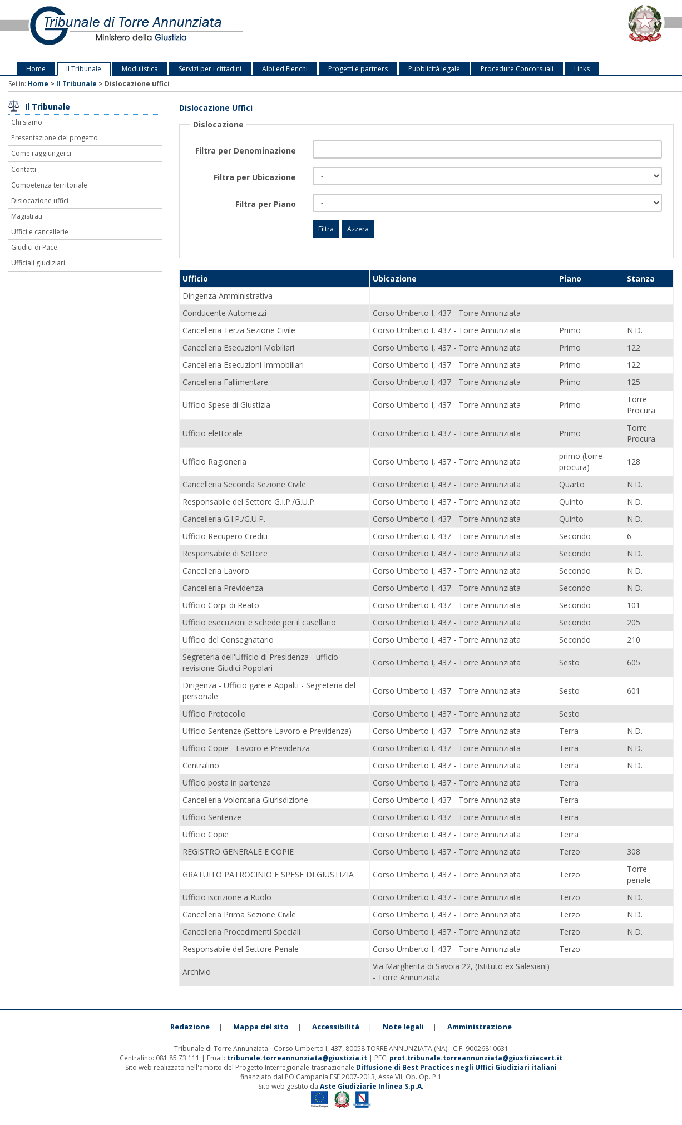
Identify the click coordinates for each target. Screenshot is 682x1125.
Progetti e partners (358, 68)
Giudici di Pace (34, 247)
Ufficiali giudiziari (38, 263)
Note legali (403, 1027)
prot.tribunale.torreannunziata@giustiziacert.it (475, 1058)
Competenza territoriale (49, 185)
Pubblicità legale (434, 68)
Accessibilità (335, 1027)
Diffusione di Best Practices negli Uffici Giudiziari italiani (456, 1067)
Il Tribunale (83, 68)
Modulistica (140, 68)
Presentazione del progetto (54, 137)
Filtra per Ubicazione (255, 177)
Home (36, 68)
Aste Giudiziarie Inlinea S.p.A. (372, 1086)
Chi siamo (26, 122)
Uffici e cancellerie (39, 231)
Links (582, 68)
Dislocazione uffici (39, 200)
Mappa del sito (261, 1027)
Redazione (190, 1027)
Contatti (23, 169)
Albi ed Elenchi (285, 68)
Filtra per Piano (265, 204)
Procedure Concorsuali (517, 68)
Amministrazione (479, 1027)
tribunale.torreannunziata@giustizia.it (298, 1058)
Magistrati (26, 216)
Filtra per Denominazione (245, 150)
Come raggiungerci (41, 153)
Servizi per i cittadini (210, 68)
